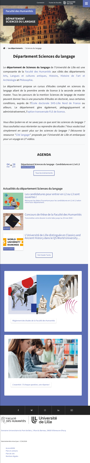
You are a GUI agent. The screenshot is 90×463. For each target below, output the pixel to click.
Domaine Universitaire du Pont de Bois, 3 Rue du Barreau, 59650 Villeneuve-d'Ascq (33, 430)
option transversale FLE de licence (46, 112)
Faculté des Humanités (38, 72)
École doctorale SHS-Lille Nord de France (56, 103)
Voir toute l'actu (44, 255)
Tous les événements (44, 173)
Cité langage (22, 135)
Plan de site (10, 453)
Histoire (53, 76)
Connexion (40, 2)
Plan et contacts (12, 451)
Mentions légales (12, 456)
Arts (5, 76)
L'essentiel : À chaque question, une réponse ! (31, 384)
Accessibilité (10, 448)
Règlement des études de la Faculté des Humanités (33, 320)
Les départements (15, 48)
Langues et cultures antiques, (28, 76)
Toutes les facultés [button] (55, 2)
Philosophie (26, 80)
